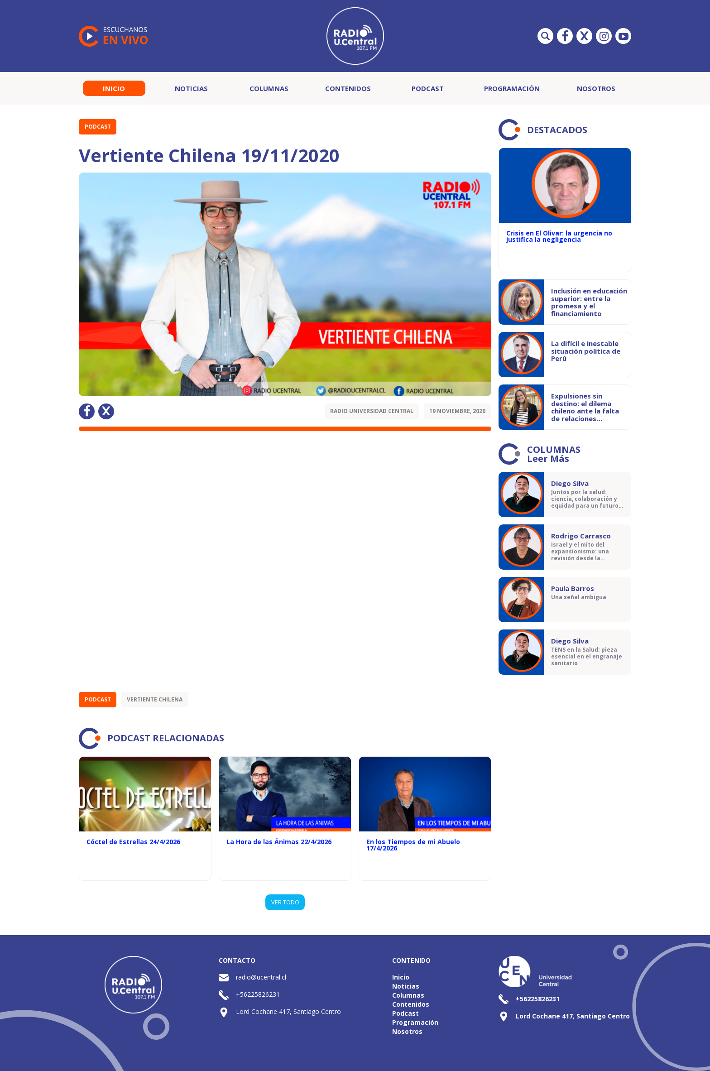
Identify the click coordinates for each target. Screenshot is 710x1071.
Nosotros (596, 88)
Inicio (114, 88)
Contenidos (348, 88)
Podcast (428, 88)
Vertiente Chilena (154, 699)
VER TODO (285, 902)
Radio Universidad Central (371, 411)
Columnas (268, 88)
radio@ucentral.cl (261, 977)
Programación (512, 88)
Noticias (191, 88)
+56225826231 (258, 994)
